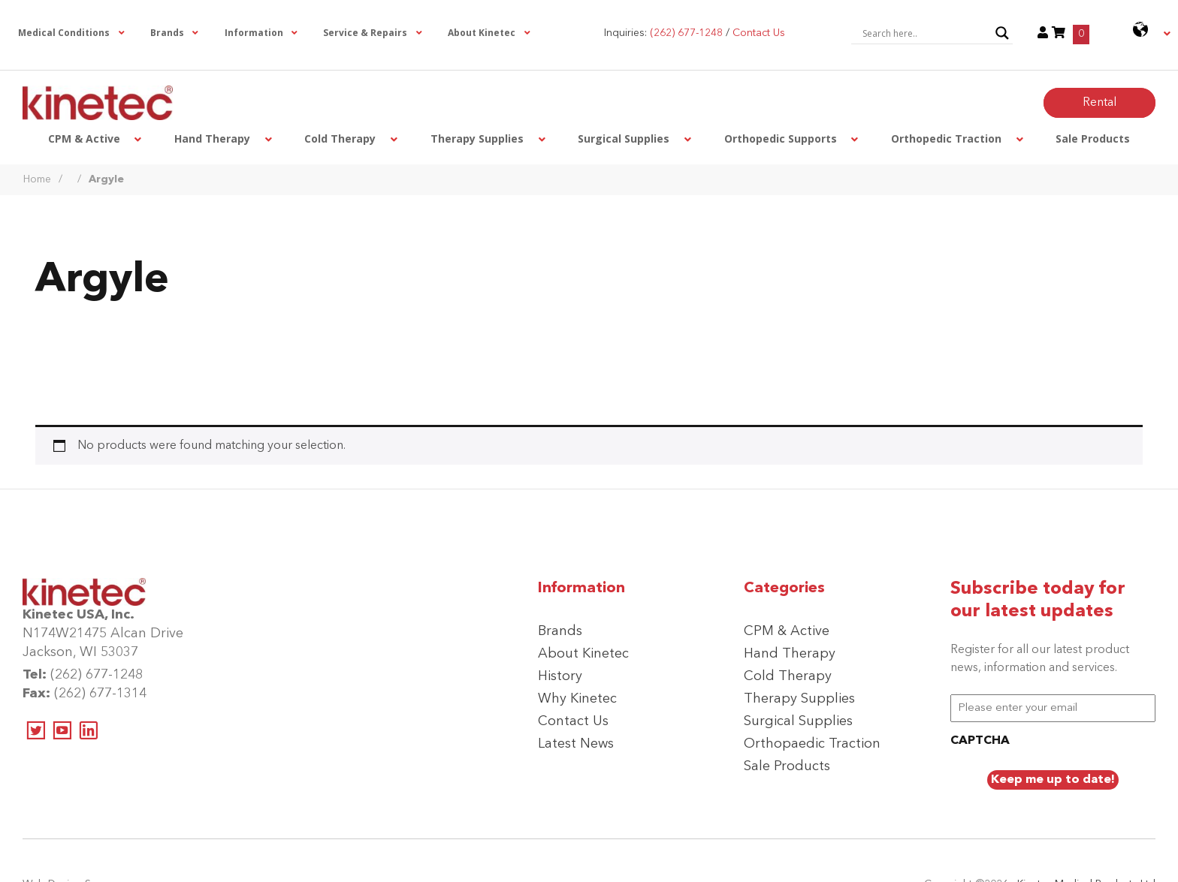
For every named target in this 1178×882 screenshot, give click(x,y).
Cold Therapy (788, 676)
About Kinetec (583, 654)
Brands (560, 631)
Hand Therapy (789, 654)
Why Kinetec (577, 699)
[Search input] (925, 33)
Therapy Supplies (799, 699)
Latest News (576, 744)
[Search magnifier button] (1002, 33)
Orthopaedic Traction (812, 744)
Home (37, 179)
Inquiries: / (694, 33)
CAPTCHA (980, 741)
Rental (1099, 103)
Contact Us (573, 721)
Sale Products (787, 766)
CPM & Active (786, 631)
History (560, 676)
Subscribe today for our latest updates (1037, 600)
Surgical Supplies (798, 721)
